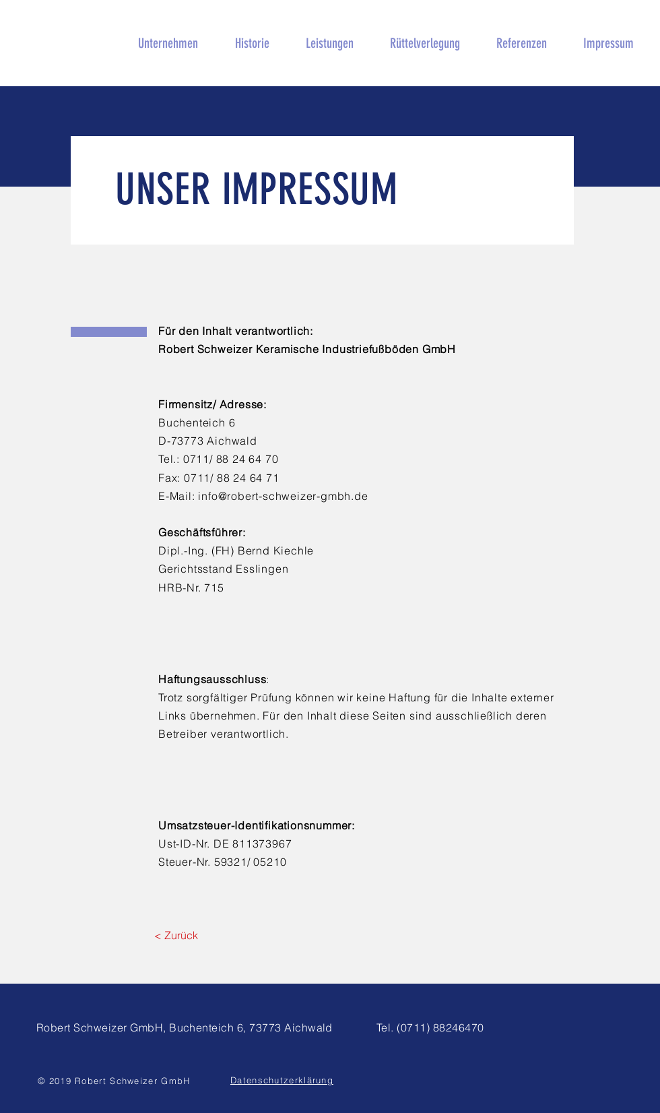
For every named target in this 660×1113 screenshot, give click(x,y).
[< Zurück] (176, 935)
